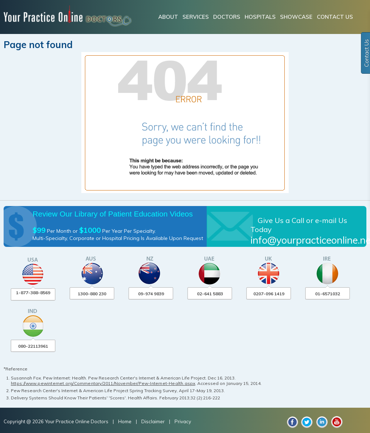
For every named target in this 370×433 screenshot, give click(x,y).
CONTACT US (335, 16)
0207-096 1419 (268, 293)
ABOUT (168, 16)
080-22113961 (33, 346)
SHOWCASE (296, 16)
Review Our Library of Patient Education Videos (113, 214)
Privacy (183, 421)
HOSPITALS (260, 16)
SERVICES (195, 16)
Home (125, 421)
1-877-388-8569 (33, 292)
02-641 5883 (210, 293)
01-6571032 (327, 293)
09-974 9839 (151, 293)
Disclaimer (153, 421)
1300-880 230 (92, 293)
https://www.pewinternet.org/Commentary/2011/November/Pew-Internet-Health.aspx (103, 383)
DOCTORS (226, 16)
